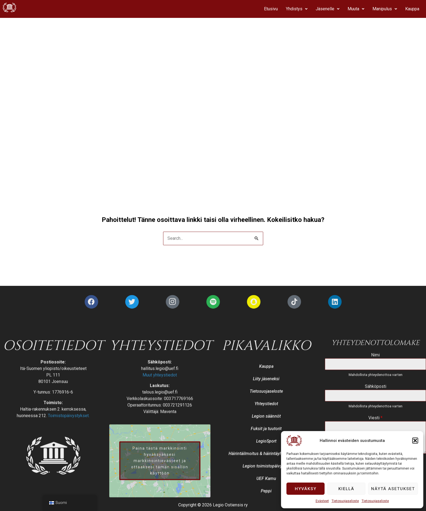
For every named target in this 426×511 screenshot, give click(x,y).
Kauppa (412, 8)
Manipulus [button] (384, 8)
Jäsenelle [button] (327, 8)
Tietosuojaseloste (345, 501)
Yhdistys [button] (297, 8)
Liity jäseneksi (266, 480)
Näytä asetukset (393, 488)
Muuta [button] (356, 8)
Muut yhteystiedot (160, 476)
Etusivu (271, 8)
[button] (415, 440)
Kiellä (346, 488)
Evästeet (322, 501)
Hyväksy (305, 488)
